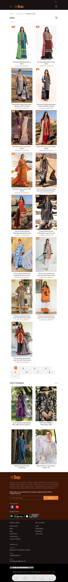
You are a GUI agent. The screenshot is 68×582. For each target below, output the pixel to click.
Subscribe (51, 498)
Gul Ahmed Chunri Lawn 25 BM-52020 (22, 190)
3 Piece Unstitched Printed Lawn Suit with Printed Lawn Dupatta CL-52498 (46, 317)
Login (37, 526)
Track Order (39, 533)
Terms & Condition (15, 539)
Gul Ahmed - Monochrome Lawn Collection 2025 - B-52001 (46, 105)
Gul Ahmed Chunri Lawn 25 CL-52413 (21, 147)
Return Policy (13, 533)
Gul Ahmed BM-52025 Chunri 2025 (22, 63)
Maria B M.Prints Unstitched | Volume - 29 (46, 467)
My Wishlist (38, 531)
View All (56, 383)
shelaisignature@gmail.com (18, 561)
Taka (55, 1)
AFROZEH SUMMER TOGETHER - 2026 (46, 423)
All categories (20, 13)
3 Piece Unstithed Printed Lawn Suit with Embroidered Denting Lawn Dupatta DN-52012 (46, 190)
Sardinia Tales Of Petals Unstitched (21, 467)
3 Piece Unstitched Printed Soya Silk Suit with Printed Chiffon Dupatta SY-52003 (21, 274)
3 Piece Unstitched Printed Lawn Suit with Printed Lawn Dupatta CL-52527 (22, 317)
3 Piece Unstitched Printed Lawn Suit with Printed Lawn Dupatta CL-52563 (46, 274)
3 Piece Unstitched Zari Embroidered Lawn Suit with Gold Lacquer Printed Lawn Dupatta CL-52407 (46, 232)
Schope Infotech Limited (48, 572)
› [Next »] (15, 376)
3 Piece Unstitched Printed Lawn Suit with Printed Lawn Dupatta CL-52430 (22, 359)
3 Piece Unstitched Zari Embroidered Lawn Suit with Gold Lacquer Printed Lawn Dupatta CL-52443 (21, 232)
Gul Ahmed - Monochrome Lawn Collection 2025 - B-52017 (21, 105)
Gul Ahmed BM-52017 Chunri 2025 (46, 63)
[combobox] (22, 22)
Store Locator (14, 526)
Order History (39, 528)
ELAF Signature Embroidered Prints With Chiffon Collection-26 (21, 424)
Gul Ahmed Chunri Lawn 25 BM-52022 (46, 147)
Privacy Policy (14, 536)
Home (12, 13)
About (11, 528)
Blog (11, 531)
